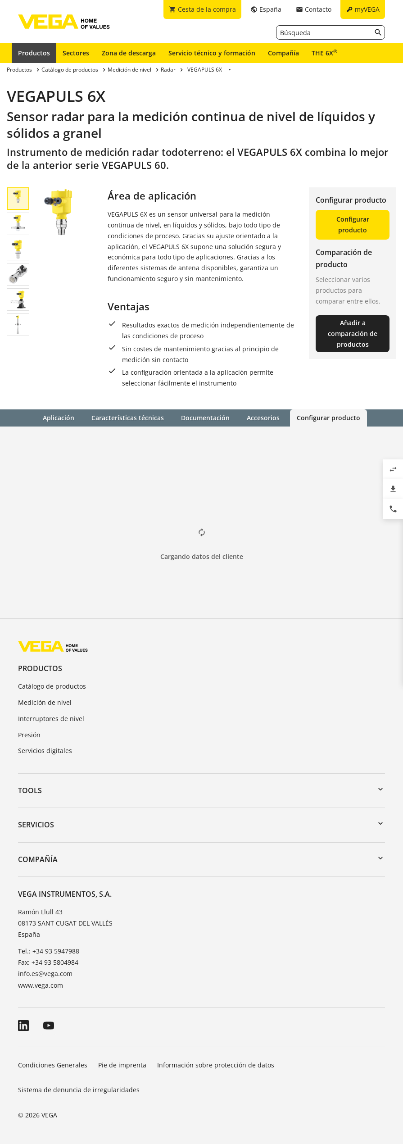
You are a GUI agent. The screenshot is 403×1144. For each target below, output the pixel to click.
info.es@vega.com (45, 973)
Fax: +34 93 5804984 (48, 962)
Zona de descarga (129, 53)
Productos (34, 53)
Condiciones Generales (52, 1065)
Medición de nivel (45, 702)
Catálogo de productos (52, 686)
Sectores (76, 53)
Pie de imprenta (122, 1065)
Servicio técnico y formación (211, 53)
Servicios (36, 825)
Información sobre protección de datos (215, 1065)
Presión (29, 735)
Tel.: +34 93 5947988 (48, 951)
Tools (30, 790)
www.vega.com (40, 985)
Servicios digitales (45, 750)
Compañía (283, 53)
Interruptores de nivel (51, 718)
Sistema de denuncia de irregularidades (79, 1089)
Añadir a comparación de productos (352, 333)
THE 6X (324, 52)
